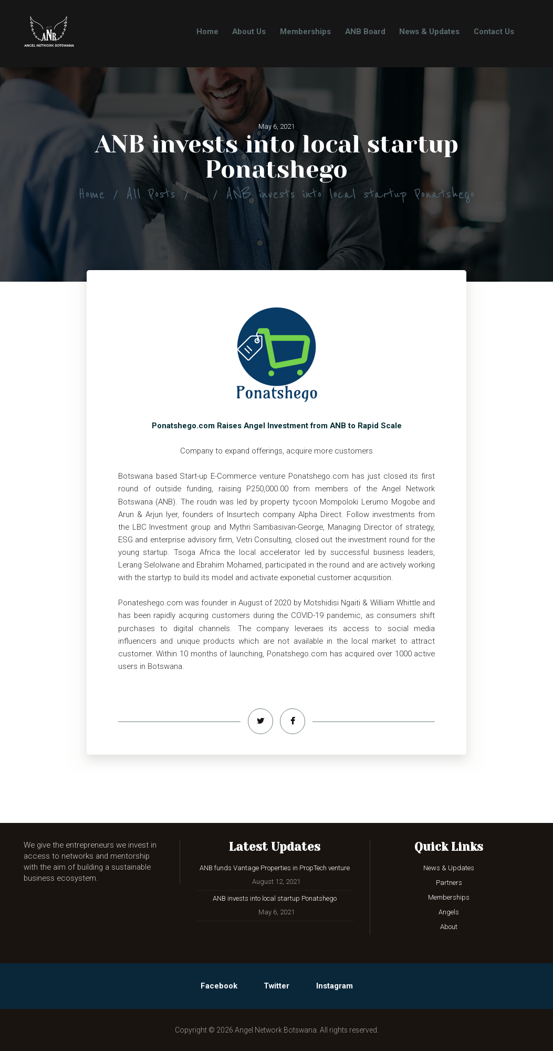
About (448, 927)
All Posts (150, 194)
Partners (449, 883)
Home (91, 194)
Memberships (448, 897)
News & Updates (448, 868)
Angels (449, 912)
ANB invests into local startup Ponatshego (275, 898)
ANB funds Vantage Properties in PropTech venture (275, 868)
